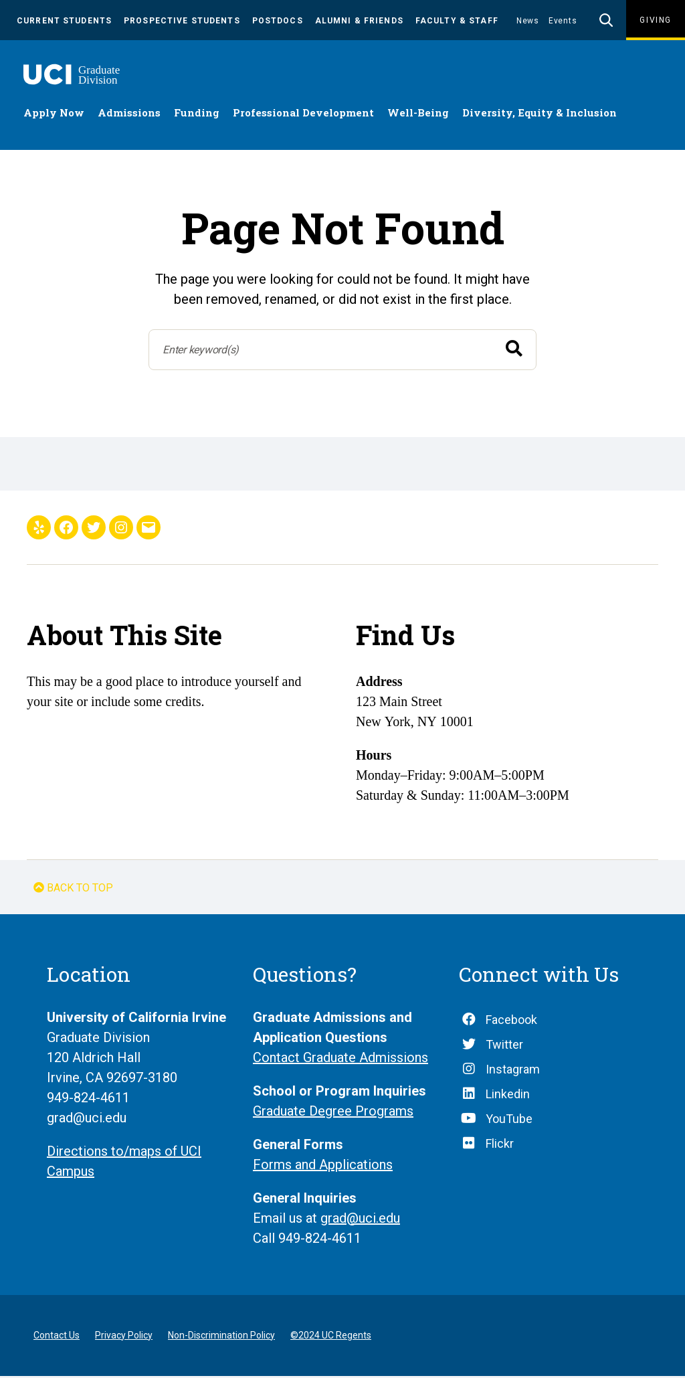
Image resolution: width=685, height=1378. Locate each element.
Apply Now (53, 114)
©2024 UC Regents (330, 1337)
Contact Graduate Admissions (340, 1059)
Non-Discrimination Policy (221, 1337)
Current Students (64, 20)
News (527, 20)
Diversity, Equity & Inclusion (539, 114)
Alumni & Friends (359, 20)
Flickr (500, 1145)
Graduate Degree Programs (333, 1113)
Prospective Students (182, 20)
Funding (196, 114)
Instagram (513, 1071)
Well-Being (418, 114)
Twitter (504, 1046)
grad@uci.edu (360, 1220)
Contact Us (56, 1337)
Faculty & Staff (456, 20)
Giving (656, 20)
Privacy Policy (124, 1337)
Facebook (511, 1022)
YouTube (509, 1121)
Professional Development (303, 114)
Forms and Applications (323, 1166)
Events (563, 20)
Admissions (129, 114)
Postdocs (277, 20)
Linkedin (508, 1096)
